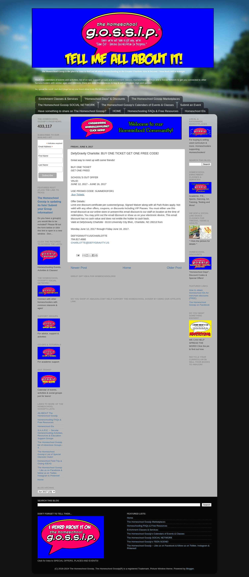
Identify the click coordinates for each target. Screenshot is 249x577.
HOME (117, 111)
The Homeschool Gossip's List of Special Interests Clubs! (49, 454)
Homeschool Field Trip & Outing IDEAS (50, 462)
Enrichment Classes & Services (58, 98)
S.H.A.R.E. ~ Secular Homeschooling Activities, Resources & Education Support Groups (50, 434)
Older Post (174, 267)
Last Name (43, 165)
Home (127, 267)
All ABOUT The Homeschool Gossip (48, 414)
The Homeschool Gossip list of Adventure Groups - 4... (50, 445)
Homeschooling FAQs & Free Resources (153, 111)
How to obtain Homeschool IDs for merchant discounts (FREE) (199, 294)
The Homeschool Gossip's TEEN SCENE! (148, 541)
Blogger (190, 568)
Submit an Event (190, 105)
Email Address (45, 146)
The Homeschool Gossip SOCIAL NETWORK (66, 105)
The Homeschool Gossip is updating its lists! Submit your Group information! (49, 205)
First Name (43, 156)
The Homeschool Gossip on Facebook (199, 303)
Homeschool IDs (195, 111)
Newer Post (79, 267)
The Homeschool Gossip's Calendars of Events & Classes (137, 105)
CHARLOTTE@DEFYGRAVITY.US (90, 242)
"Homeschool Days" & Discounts (104, 98)
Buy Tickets (78, 194)
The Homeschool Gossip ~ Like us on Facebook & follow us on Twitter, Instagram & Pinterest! (50, 471)
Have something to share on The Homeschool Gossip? (72, 111)
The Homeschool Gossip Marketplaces (155, 98)
